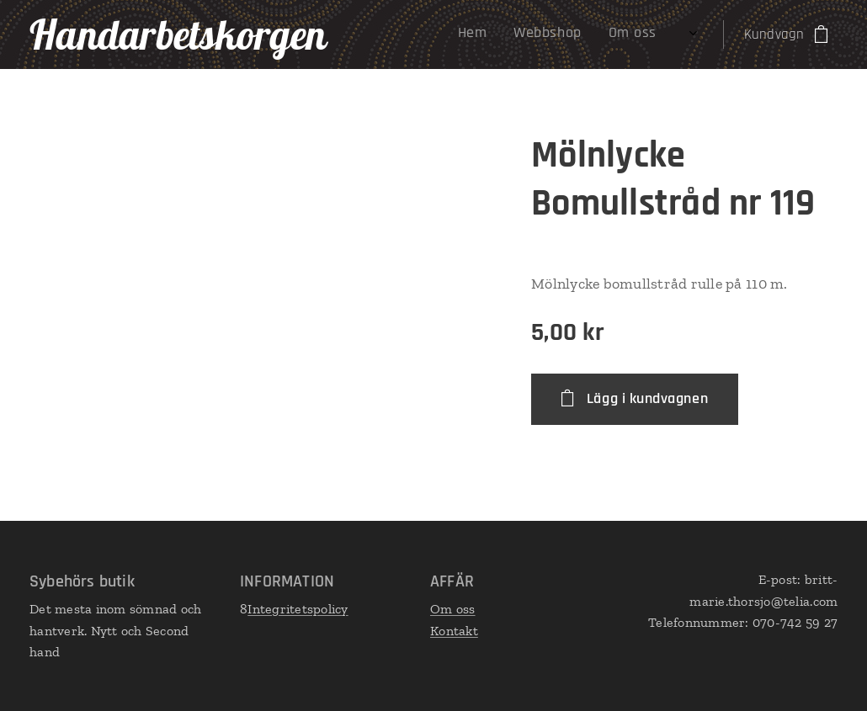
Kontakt (454, 631)
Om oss (453, 609)
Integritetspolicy (297, 609)
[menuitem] (522, 34)
